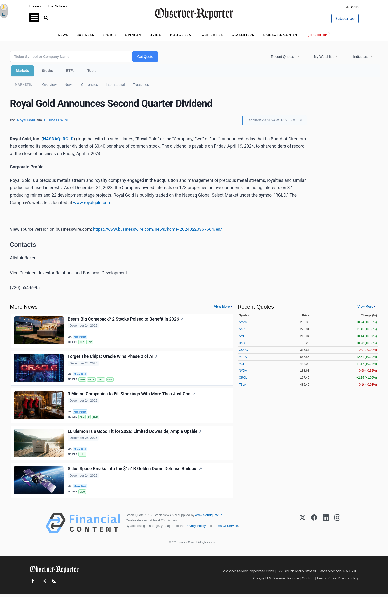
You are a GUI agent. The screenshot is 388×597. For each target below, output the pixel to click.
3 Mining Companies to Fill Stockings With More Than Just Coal (132, 395)
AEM (82, 418)
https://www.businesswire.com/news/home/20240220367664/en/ (157, 229)
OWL (110, 380)
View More (222, 306)
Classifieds (242, 34)
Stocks (47, 71)
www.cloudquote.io (208, 518)
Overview (49, 85)
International (115, 85)
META (243, 357)
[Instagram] (337, 526)
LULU (83, 456)
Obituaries (212, 34)
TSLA (242, 384)
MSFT (243, 364)
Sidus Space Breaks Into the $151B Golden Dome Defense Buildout (135, 471)
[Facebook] (314, 526)
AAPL (242, 329)
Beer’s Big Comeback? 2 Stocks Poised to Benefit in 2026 (125, 319)
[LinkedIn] (326, 526)
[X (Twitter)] (302, 526)
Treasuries (141, 85)
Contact (308, 581)
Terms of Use (326, 581)
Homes (35, 6)
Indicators (360, 57)
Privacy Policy (195, 528)
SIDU (82, 494)
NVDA (92, 380)
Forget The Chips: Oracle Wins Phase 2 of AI (113, 357)
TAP (90, 342)
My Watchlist (323, 57)
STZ (82, 342)
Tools (91, 71)
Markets (22, 71)
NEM (96, 418)
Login (354, 6)
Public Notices (56, 6)
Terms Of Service (225, 528)
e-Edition (318, 34)
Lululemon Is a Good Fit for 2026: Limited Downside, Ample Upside (135, 433)
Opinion (133, 34)
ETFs (70, 71)
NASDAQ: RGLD (58, 139)
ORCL (102, 380)
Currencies (89, 85)
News (63, 34)
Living (155, 34)
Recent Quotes (282, 57)
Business (85, 34)
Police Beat (181, 34)
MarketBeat (80, 336)
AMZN (243, 322)
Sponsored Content (281, 34)
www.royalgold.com (92, 202)
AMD (82, 380)
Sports (109, 34)
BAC (242, 343)
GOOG (243, 350)
